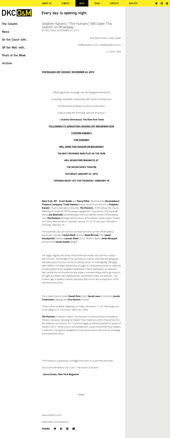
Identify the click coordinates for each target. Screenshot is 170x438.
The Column (10, 24)
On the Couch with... (15, 39)
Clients (65, 3)
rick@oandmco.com (88, 44)
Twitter (156, 3)
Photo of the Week (14, 55)
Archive (7, 63)
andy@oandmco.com (110, 44)
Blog (82, 3)
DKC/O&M (17, 12)
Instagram (167, 3)
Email (73, 429)
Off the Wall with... (14, 47)
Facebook (162, 3)
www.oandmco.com (52, 415)
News (5, 31)
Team (97, 3)
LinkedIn (67, 429)
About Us (46, 3)
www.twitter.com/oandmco (55, 421)
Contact (114, 3)
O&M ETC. (133, 3)
